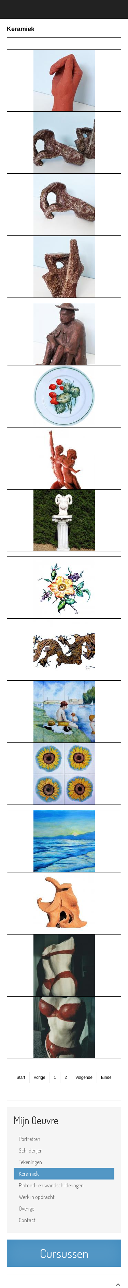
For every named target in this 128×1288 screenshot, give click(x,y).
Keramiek (29, 1173)
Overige (26, 1208)
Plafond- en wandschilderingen (51, 1185)
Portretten (29, 1138)
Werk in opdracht (37, 1196)
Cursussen (64, 1253)
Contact (27, 1220)
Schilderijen (31, 1150)
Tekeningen (30, 1162)
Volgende (84, 1077)
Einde (106, 1077)
